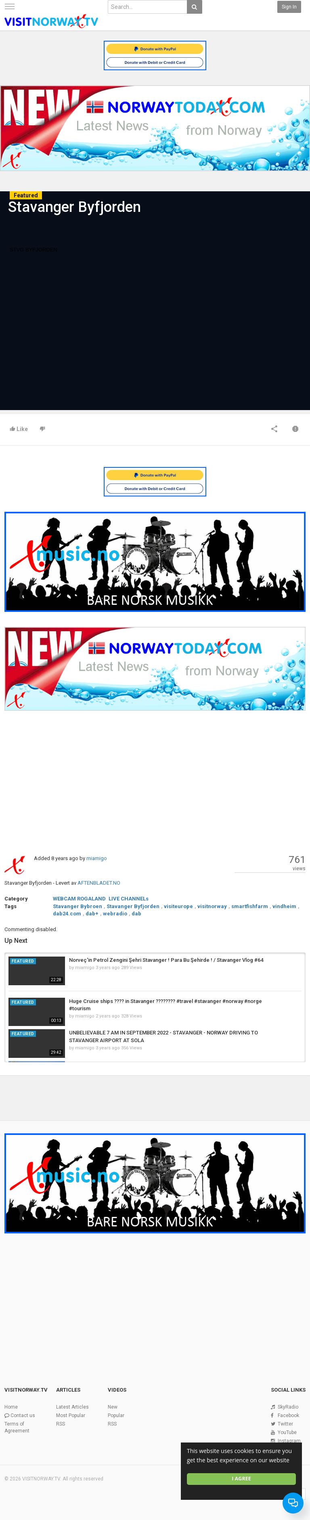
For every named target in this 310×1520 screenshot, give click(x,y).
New (112, 1407)
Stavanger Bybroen (77, 906)
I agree (241, 1478)
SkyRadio (288, 1407)
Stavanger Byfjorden (133, 906)
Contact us (22, 1415)
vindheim (284, 906)
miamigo (96, 858)
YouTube (287, 1432)
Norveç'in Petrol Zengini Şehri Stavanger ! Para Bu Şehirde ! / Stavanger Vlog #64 (166, 960)
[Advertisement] (155, 782)
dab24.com (67, 914)
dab (136, 914)
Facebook (288, 1415)
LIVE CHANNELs (129, 899)
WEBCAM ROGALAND (79, 899)
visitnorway (212, 906)
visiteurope (178, 906)
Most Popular (70, 1415)
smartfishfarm (249, 906)
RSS (60, 1424)
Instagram (289, 1441)
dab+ (92, 914)
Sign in (289, 7)
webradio (115, 914)
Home (11, 1407)
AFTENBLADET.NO (99, 883)
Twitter (285, 1424)
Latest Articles (72, 1407)
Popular (116, 1415)
